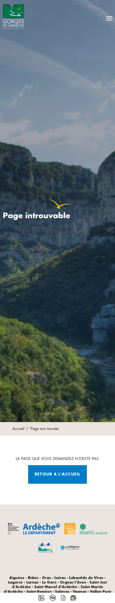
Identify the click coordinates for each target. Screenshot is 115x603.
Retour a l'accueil (57, 474)
